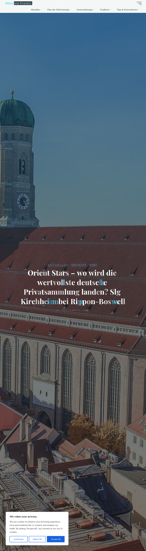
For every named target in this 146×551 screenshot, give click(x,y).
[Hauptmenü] (139, 3)
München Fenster (18, 3)
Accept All (55, 539)
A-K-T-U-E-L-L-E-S (58, 264)
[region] (37, 528)
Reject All (37, 539)
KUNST (93, 264)
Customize (19, 539)
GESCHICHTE (78, 264)
